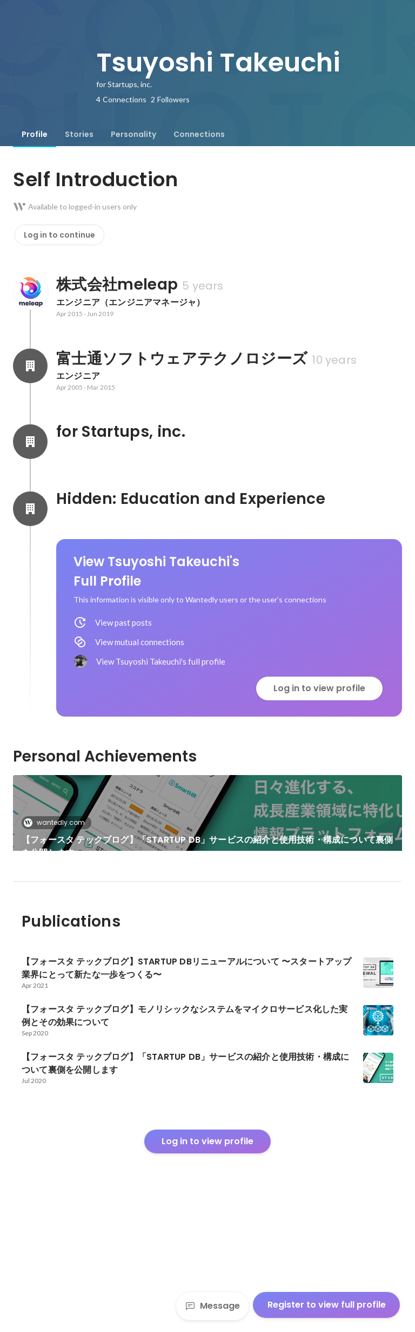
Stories (79, 134)
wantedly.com (57, 822)
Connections (199, 134)
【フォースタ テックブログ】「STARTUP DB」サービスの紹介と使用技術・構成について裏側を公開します (207, 846)
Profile (35, 134)
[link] (207, 827)
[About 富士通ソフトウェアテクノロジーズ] (30, 366)
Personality (133, 134)
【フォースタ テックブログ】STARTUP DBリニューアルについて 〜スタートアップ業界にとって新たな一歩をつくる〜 (107, 933)
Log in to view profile (319, 688)
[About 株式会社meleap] (30, 292)
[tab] (34, 134)
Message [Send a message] (212, 1306)
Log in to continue (59, 234)
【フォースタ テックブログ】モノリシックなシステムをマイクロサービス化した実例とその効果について (304, 933)
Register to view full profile (326, 1304)
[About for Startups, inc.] (30, 441)
